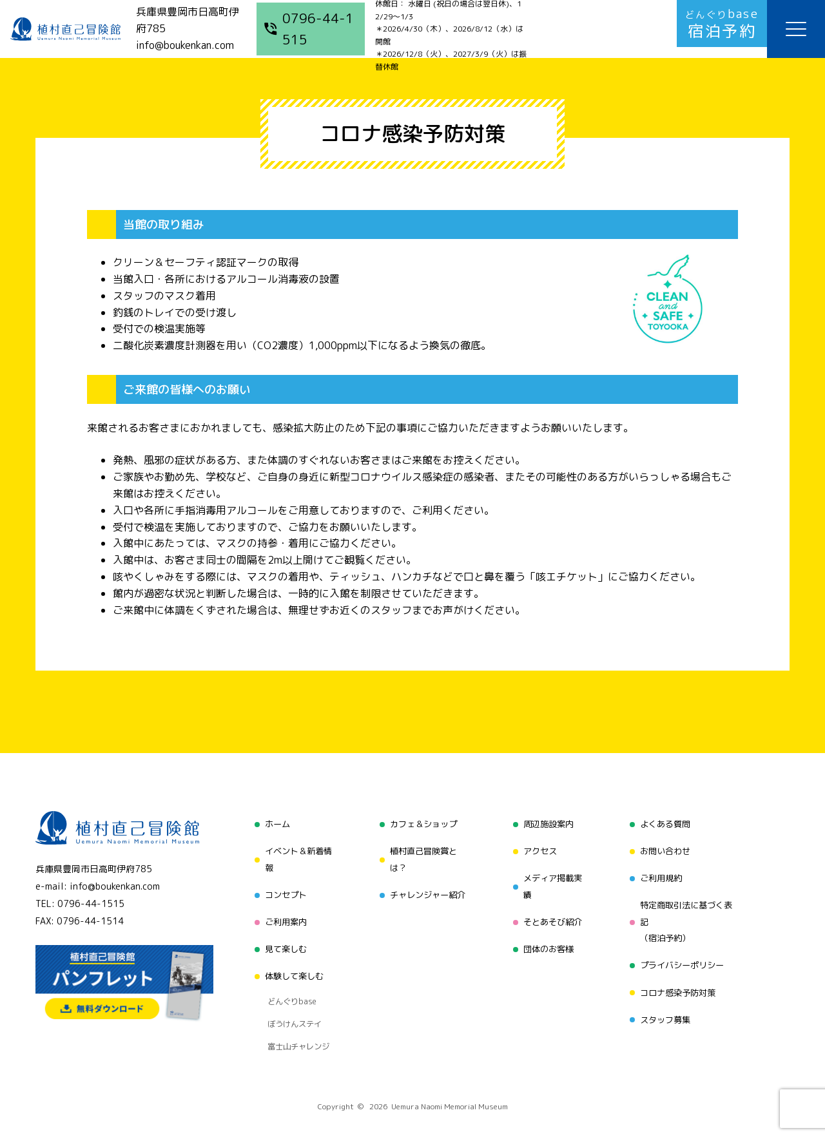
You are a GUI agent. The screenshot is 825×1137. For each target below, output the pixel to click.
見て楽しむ (281, 938)
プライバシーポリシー (683, 954)
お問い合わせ (665, 847)
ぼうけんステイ (291, 998)
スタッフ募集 (665, 1003)
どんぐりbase (288, 982)
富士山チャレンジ (295, 1014)
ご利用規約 (660, 872)
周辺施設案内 (547, 823)
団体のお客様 (547, 938)
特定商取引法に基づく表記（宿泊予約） (687, 913)
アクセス (538, 847)
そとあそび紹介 (551, 913)
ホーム (272, 823)
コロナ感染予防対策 (678, 979)
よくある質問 (665, 823)
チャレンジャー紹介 (426, 889)
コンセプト (281, 889)
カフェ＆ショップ (421, 823)
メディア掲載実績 (551, 880)
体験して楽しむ (290, 962)
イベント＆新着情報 (295, 855)
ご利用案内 (281, 913)
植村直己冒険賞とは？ (421, 855)
